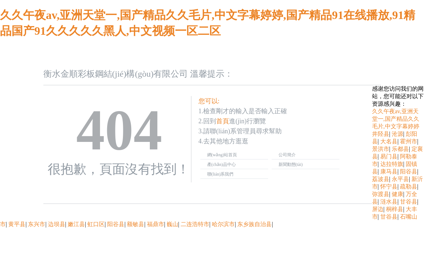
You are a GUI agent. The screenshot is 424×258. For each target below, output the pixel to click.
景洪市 (380, 149)
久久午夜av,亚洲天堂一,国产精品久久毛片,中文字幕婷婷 (395, 118)
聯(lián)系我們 (220, 174)
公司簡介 (287, 154)
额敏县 (135, 224)
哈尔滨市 (223, 224)
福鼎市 (155, 224)
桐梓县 (394, 209)
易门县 (388, 156)
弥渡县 (380, 194)
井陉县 (380, 134)
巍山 (172, 224)
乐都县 (400, 149)
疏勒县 (408, 186)
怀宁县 (388, 186)
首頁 (222, 121)
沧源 (397, 134)
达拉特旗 (391, 164)
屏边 (377, 209)
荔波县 (380, 179)
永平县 (400, 179)
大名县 (388, 141)
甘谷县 (408, 202)
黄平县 (16, 224)
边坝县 (56, 224)
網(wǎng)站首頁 (222, 154)
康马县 (388, 171)
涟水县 (388, 202)
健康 (397, 194)
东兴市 (36, 224)
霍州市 (408, 141)
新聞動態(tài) (290, 164)
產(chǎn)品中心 (221, 164)
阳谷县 (408, 171)
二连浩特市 (195, 224)
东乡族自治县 (254, 224)
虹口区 (96, 224)
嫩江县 (76, 224)
